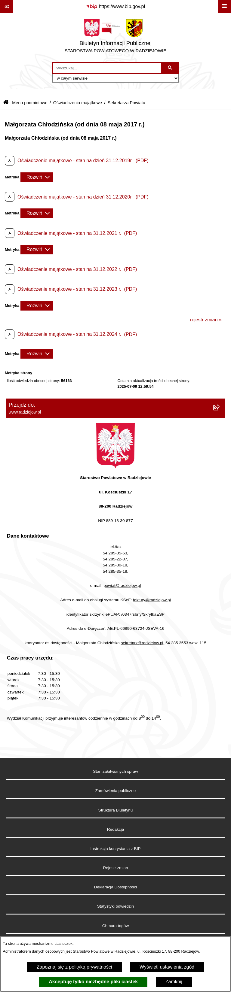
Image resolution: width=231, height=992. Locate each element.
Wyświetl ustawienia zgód (167, 966)
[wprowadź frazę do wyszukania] (107, 68)
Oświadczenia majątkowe (77, 102)
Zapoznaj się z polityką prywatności (74, 966)
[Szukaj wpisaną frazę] (170, 68)
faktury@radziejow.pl (152, 600)
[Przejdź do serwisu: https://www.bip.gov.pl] (115, 6)
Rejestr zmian (115, 868)
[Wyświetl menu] (224, 6)
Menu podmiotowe (30, 102)
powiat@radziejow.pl (122, 585)
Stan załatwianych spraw (115, 771)
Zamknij (173, 981)
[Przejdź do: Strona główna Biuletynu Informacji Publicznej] (6, 103)
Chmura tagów (115, 926)
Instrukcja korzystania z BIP (116, 848)
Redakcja (115, 829)
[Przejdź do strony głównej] (115, 37)
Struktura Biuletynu (115, 810)
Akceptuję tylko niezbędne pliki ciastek (93, 981)
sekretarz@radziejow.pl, (143, 643)
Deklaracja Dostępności (115, 887)
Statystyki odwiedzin (115, 906)
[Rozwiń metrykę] (36, 177)
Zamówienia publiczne (115, 790)
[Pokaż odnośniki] (6, 6)
